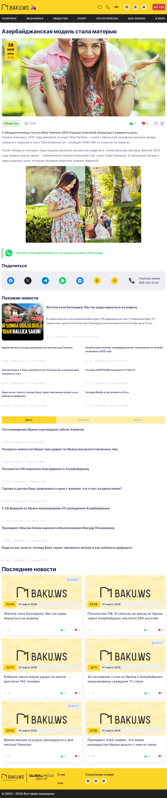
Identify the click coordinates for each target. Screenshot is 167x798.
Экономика (34, 18)
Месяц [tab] (138, 420)
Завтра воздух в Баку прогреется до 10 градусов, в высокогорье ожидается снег (40, 371)
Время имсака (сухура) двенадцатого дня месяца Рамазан (37, 347)
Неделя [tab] (83, 420)
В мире (160, 18)
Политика (9, 18)
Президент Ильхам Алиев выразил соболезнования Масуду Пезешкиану (58, 528)
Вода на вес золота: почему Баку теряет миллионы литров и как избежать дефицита (40, 394)
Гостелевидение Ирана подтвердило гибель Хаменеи (43, 429)
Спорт (81, 18)
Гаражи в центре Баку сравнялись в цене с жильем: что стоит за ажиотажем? (62, 488)
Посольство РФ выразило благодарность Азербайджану (45, 469)
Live (158, 7)
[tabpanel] (83, 494)
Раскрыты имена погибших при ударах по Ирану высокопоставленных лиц (60, 449)
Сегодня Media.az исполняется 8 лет (107, 392)
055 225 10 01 (149, 282)
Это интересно (107, 18)
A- (156, 123)
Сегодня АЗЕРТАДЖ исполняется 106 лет (110, 369)
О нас (61, 774)
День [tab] (29, 420)
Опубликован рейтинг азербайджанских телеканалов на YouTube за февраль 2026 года (124, 349)
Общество (60, 18)
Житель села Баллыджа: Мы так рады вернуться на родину (91, 307)
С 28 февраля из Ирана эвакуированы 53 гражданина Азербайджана (56, 508)
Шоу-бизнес (137, 18)
